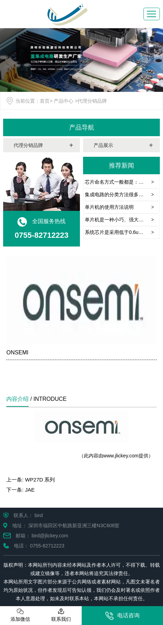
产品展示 (103, 145)
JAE (30, 490)
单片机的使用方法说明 (109, 207)
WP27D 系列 (40, 480)
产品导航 (81, 127)
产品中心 (63, 101)
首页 (45, 101)
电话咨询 (122, 615)
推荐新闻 (121, 165)
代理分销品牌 (28, 145)
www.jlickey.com (121, 455)
